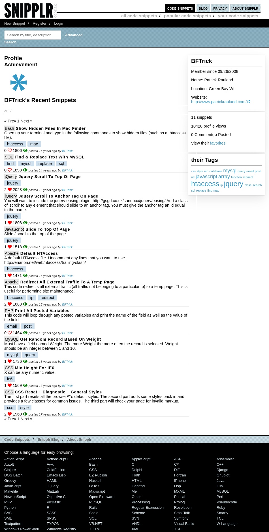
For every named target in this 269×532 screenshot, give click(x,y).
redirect (248, 177)
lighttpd (138, 486)
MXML (179, 491)
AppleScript (141, 459)
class (247, 185)
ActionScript (14, 459)
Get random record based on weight (60, 339)
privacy (220, 8)
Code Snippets (17, 439)
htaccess (205, 184)
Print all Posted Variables (42, 310)
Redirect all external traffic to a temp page (67, 282)
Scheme (138, 513)
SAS (8, 513)
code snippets (180, 8)
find (209, 190)
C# (176, 464)
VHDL (137, 524)
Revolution (182, 507)
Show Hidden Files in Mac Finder (51, 128)
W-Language (227, 524)
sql (193, 190)
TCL (220, 518)
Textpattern (13, 524)
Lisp (177, 486)
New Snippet (14, 23)
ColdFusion (56, 470)
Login (58, 23)
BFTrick (67, 150)
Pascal (179, 497)
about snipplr (245, 8)
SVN (135, 518)
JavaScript (14, 229)
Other (136, 497)
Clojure (10, 470)
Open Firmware (101, 497)
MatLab (53, 491)
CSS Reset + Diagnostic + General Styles (58, 392)
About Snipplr (79, 439)
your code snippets (238, 15)
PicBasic (54, 502)
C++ (220, 464)
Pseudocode (227, 502)
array (224, 176)
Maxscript (97, 491)
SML (8, 518)
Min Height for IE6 (34, 368)
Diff (177, 470)
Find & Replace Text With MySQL (50, 157)
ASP (178, 459)
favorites (217, 143)
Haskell (95, 480)
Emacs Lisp (56, 475)
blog (203, 8)
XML (135, 529)
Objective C (56, 497)
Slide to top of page (47, 229)
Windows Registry (61, 529)
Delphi (137, 470)
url (193, 177)
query (241, 171)
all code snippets (139, 15)
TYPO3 (53, 524)
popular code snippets (187, 15)
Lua (220, 486)
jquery (234, 184)
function (236, 177)
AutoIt (9, 464)
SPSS (52, 518)
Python (10, 507)
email (250, 171)
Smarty (222, 513)
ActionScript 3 (58, 459)
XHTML (95, 529)
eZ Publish (98, 475)
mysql (229, 170)
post (258, 171)
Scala (93, 513)
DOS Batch (13, 475)
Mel (135, 491)
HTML (137, 480)
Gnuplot (223, 475)
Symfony (181, 518)
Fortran (180, 475)
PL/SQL (95, 502)
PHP (9, 310)
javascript (206, 176)
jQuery (11, 176)
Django (222, 470)
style (200, 171)
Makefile (11, 491)
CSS (9, 368)
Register (39, 23)
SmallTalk (182, 513)
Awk (50, 464)
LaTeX (94, 486)
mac (216, 190)
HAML (52, 480)
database (216, 171)
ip (221, 185)
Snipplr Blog (48, 439)
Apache (12, 253)
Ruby (221, 507)
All (6, 110)
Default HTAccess (39, 253)
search (257, 185)
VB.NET (96, 524)
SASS (52, 513)
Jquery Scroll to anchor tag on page (58, 196)
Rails (93, 507)
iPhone (180, 480)
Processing (141, 502)
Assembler (225, 459)
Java (220, 480)
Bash (9, 128)
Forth (136, 475)
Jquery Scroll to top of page (49, 176)
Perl (220, 497)
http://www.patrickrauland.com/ (219, 101)
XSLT (178, 529)
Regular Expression (148, 507)
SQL (9, 157)
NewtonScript (15, 497)
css (193, 171)
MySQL (11, 339)
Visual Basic (184, 524)
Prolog (179, 502)
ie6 (206, 171)
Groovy (10, 480)
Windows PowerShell (21, 529)
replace (201, 190)
